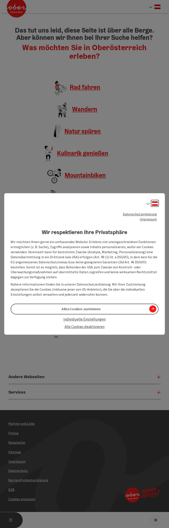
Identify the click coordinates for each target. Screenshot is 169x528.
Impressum (148, 219)
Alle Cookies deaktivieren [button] (84, 326)
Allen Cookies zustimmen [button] (81, 309)
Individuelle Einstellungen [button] (84, 319)
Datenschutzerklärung (140, 214)
